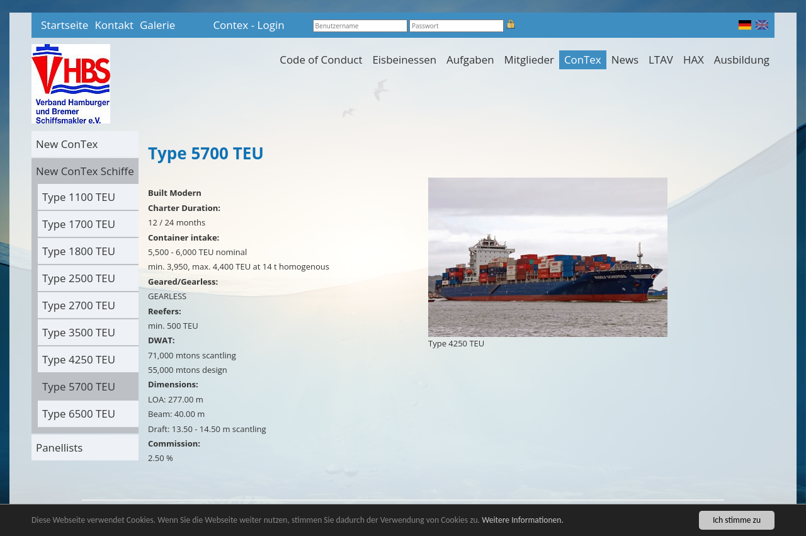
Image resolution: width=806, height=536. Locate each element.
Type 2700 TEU (78, 305)
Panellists (59, 447)
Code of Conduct (321, 59)
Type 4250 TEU (78, 359)
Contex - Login (248, 25)
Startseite (64, 25)
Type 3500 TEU (78, 332)
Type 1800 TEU (78, 251)
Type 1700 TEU (78, 224)
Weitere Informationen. (523, 520)
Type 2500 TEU (78, 278)
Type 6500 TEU (78, 413)
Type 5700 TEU (78, 386)
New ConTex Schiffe (85, 171)
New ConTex (67, 144)
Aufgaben (470, 59)
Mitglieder (529, 59)
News (625, 59)
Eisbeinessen (404, 59)
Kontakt (113, 25)
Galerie (157, 25)
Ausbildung (741, 59)
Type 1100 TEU (78, 197)
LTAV (661, 59)
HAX (693, 59)
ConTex (582, 59)
